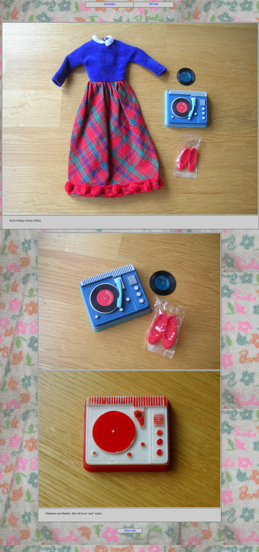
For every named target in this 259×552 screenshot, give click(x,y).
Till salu (153, 4)
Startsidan (109, 4)
